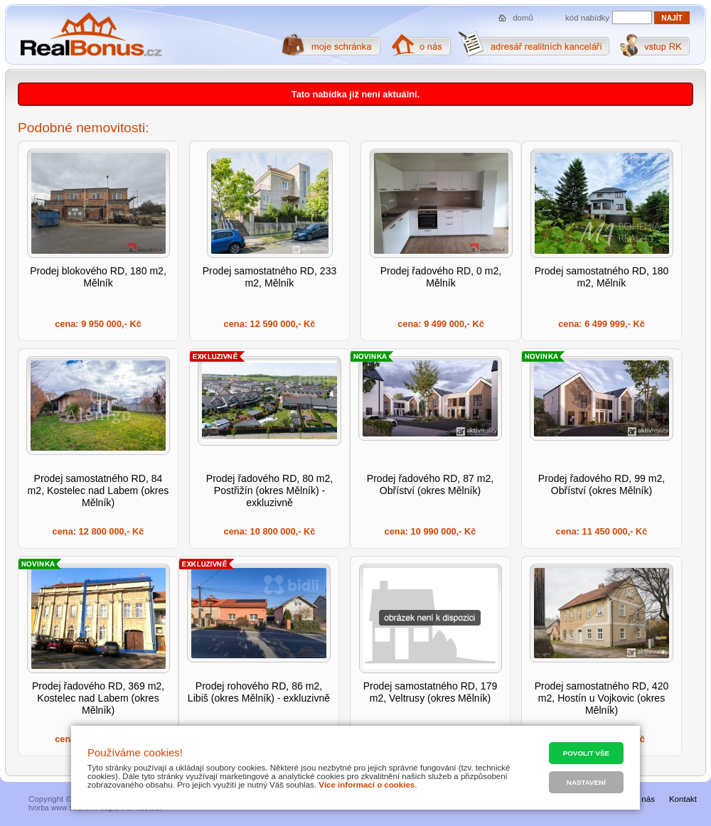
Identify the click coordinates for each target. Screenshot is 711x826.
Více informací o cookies (367, 785)
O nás (644, 799)
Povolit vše (586, 753)
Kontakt (683, 799)
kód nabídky (587, 18)
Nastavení (586, 782)
